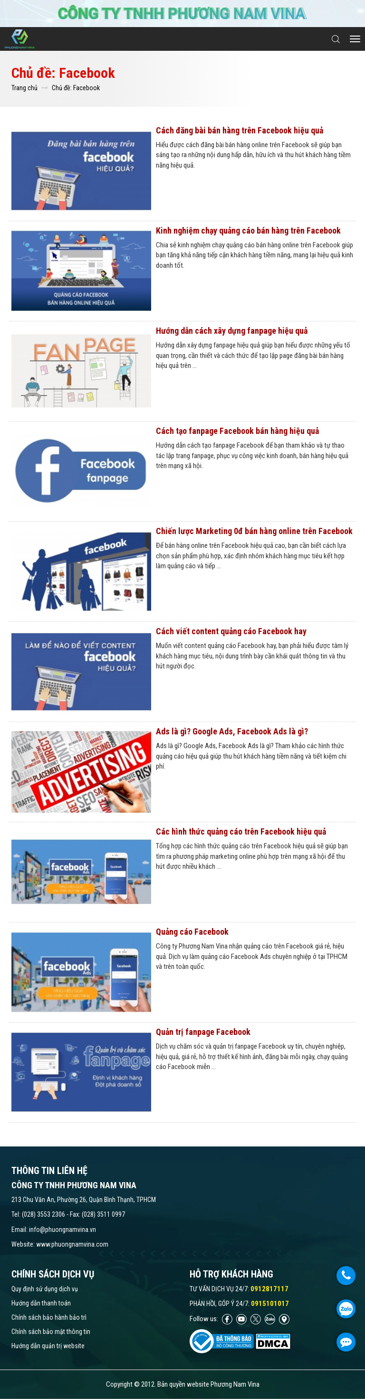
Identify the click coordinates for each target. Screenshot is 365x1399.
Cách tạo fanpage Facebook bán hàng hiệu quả (237, 431)
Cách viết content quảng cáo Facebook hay (231, 631)
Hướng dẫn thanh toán (41, 1303)
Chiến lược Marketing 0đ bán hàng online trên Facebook (254, 531)
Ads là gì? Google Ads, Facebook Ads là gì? (232, 731)
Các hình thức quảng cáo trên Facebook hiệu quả (241, 831)
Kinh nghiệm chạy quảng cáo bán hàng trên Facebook (248, 230)
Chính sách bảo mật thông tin (50, 1331)
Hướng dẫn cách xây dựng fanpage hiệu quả (231, 331)
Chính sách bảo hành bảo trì (48, 1317)
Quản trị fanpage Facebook (203, 1032)
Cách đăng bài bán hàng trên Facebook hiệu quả (239, 130)
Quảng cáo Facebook (192, 932)
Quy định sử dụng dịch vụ (44, 1289)
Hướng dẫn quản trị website (48, 1346)
